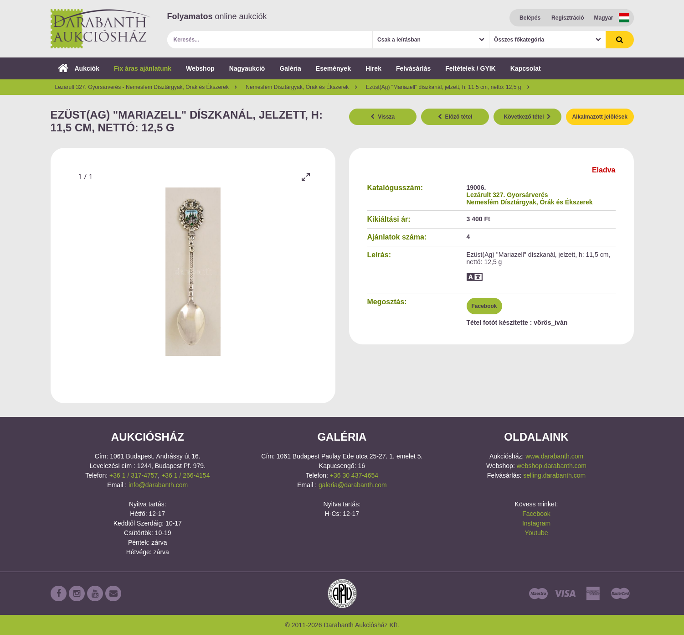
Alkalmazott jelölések (599, 117)
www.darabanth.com (554, 456)
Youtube (536, 532)
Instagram (536, 523)
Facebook (484, 306)
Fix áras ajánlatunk (142, 68)
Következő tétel (527, 117)
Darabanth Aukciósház (101, 28)
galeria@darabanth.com (353, 485)
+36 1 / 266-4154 (185, 475)
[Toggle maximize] (305, 176)
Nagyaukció (247, 68)
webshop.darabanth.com (551, 465)
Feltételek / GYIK (470, 68)
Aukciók (78, 68)
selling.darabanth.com (554, 475)
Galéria (290, 68)
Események (333, 68)
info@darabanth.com (158, 485)
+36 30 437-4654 (354, 475)
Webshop (200, 68)
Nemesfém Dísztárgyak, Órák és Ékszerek (530, 202)
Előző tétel (455, 117)
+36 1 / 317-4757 (133, 475)
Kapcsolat (525, 68)
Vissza (382, 117)
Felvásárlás (413, 68)
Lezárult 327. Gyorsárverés (507, 194)
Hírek (373, 68)
